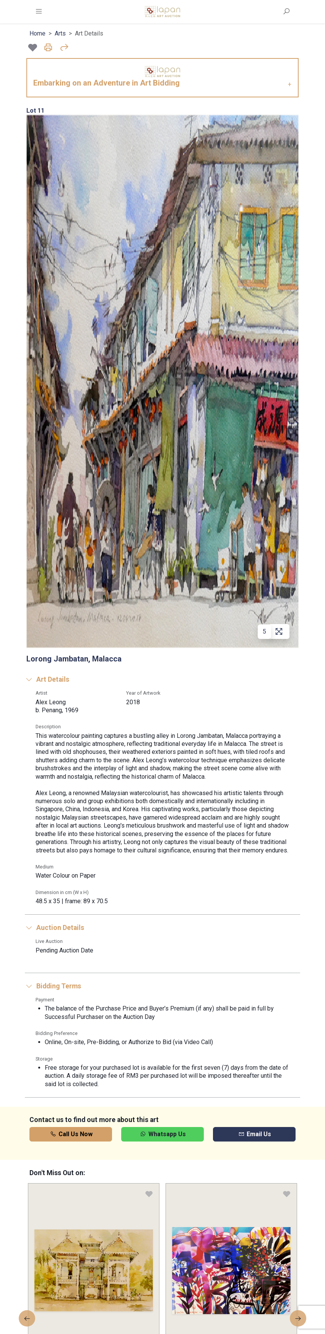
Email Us (254, 1134)
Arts (60, 33)
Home (37, 33)
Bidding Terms (53, 986)
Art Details (47, 679)
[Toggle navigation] (38, 11)
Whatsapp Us (162, 1134)
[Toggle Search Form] (286, 11)
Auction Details (54, 927)
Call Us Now (71, 1134)
